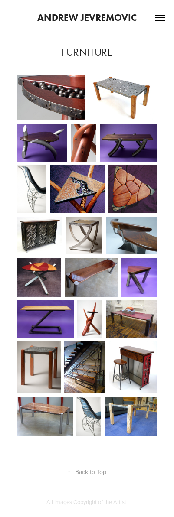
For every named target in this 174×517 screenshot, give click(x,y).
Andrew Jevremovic (87, 17)
